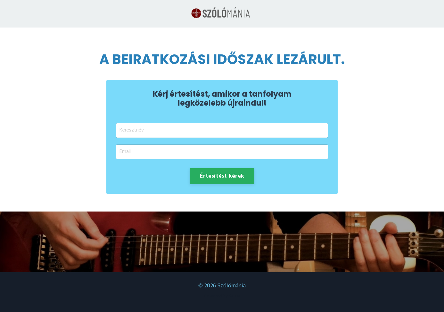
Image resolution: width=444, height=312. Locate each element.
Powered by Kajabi (222, 296)
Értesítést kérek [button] (222, 176)
